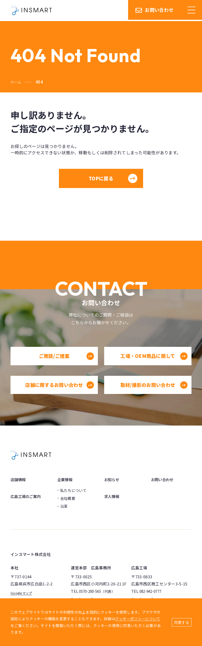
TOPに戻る (113, 178)
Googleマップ (23, 592)
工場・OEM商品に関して (153, 363)
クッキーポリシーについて (137, 618)
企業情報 (65, 479)
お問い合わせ (154, 10)
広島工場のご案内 (28, 496)
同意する (181, 622)
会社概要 (67, 498)
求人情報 (112, 496)
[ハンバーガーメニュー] (191, 10)
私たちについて (73, 490)
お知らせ (112, 479)
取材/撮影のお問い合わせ (153, 392)
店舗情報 (19, 479)
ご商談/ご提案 (66, 363)
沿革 (64, 506)
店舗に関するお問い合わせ (59, 392)
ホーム (17, 82)
